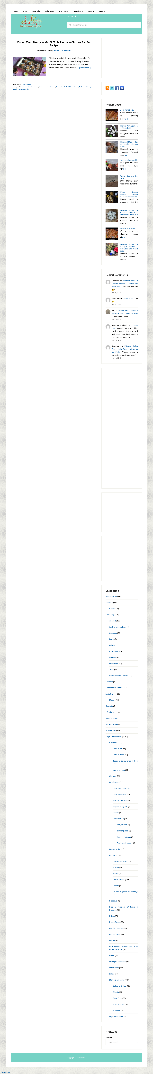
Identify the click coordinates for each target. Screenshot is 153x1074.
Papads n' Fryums (120, 807)
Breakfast (113, 743)
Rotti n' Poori (118, 755)
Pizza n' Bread (115, 934)
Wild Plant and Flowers (118, 676)
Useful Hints (111, 730)
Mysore (112, 700)
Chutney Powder (120, 794)
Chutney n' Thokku (121, 788)
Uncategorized (112, 724)
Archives (109, 1038)
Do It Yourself (111, 597)
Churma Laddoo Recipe (30, 87)
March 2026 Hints (127, 229)
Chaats (116, 992)
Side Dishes (114, 968)
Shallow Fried (118, 1004)
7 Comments (66, 51)
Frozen (116, 867)
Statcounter (5, 1072)
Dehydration (122, 825)
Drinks (112, 916)
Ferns (111, 639)
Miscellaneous (111, 718)
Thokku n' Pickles (124, 843)
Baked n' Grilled (119, 986)
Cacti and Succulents (117, 627)
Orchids (112, 657)
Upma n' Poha (119, 770)
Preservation (118, 819)
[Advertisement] (55, 32)
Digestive (113, 901)
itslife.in (31, 23)
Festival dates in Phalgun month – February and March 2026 (129, 248)
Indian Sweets (26, 85)
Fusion (115, 874)
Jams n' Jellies (122, 831)
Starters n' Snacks (116, 980)
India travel (110, 694)
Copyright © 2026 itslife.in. (76, 1058)
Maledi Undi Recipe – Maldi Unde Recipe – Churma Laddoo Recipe (54, 44)
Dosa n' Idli (117, 749)
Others (116, 886)
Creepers (113, 633)
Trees (111, 670)
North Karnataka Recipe (21, 89)
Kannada (109, 706)
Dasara (112, 609)
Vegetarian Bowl (116, 1016)
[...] (126, 119)
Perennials (113, 664)
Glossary (109, 682)
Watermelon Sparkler (129, 160)
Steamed (116, 1010)
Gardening (110, 615)
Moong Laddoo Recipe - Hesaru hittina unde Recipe (129, 194)
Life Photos (110, 712)
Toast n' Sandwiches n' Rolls (125, 761)
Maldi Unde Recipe (72, 87)
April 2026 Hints (127, 110)
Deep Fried (117, 998)
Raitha (112, 940)
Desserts (42, 87)
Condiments (114, 782)
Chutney (112, 776)
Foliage (112, 645)
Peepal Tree (127, 299)
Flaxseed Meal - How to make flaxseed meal (129, 144)
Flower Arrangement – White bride (129, 127)
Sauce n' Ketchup (124, 837)
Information (114, 651)
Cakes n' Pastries (120, 861)
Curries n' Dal (114, 849)
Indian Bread (114, 922)
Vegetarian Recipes (114, 737)
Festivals (109, 603)
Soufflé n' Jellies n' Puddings (125, 892)
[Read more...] (85, 68)
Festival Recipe (50, 87)
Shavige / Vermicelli (117, 962)
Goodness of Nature (114, 688)
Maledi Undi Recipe (85, 87)
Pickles (116, 813)
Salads (112, 956)
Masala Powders (120, 800)
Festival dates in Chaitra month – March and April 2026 (129, 212)
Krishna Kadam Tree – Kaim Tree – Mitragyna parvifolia (125, 349)
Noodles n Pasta (116, 928)
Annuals (112, 621)
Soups (111, 974)
